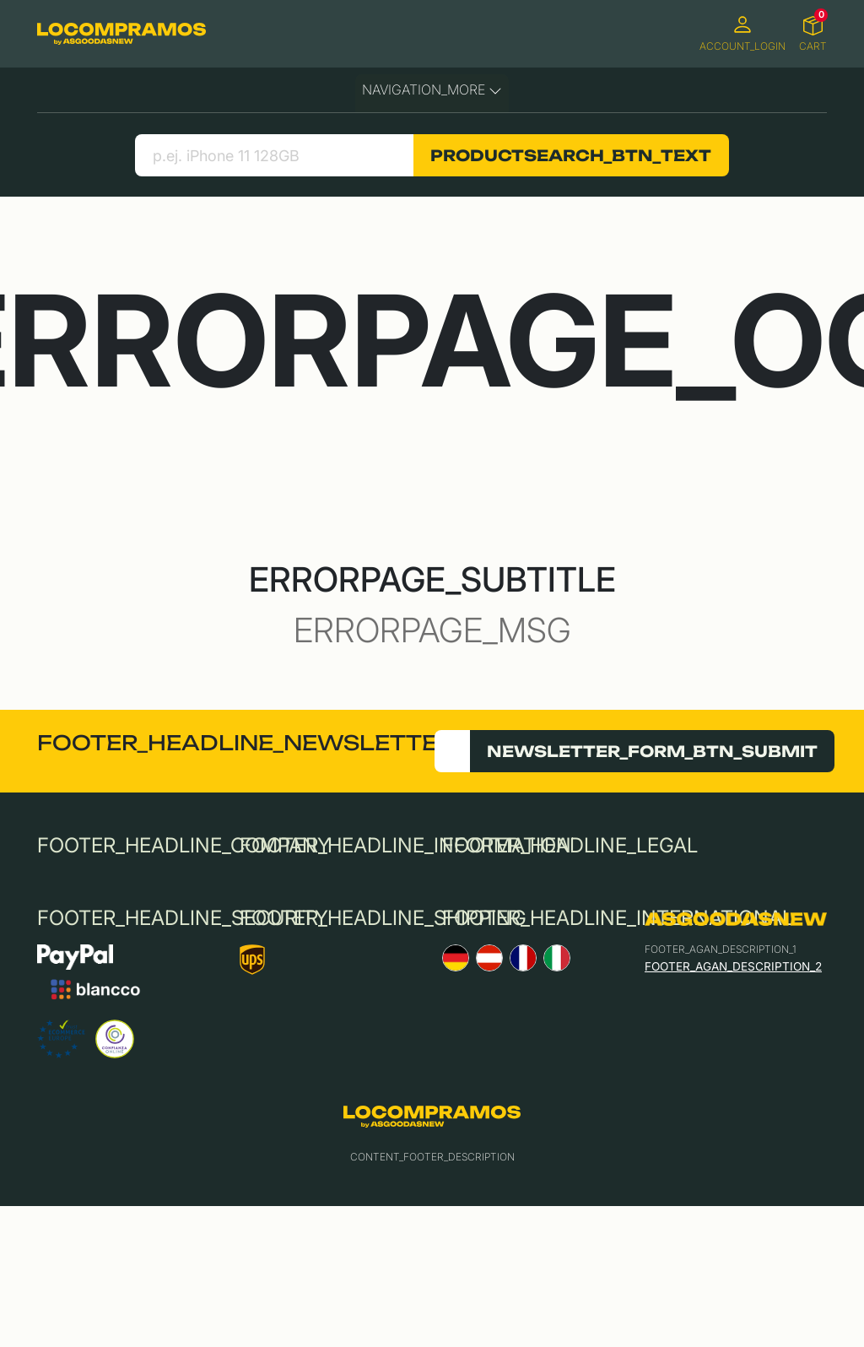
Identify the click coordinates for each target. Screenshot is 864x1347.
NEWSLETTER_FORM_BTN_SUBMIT (652, 751)
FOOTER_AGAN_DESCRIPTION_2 (733, 966)
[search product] (274, 155)
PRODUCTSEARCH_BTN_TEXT (570, 155)
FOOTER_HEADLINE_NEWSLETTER (245, 742)
